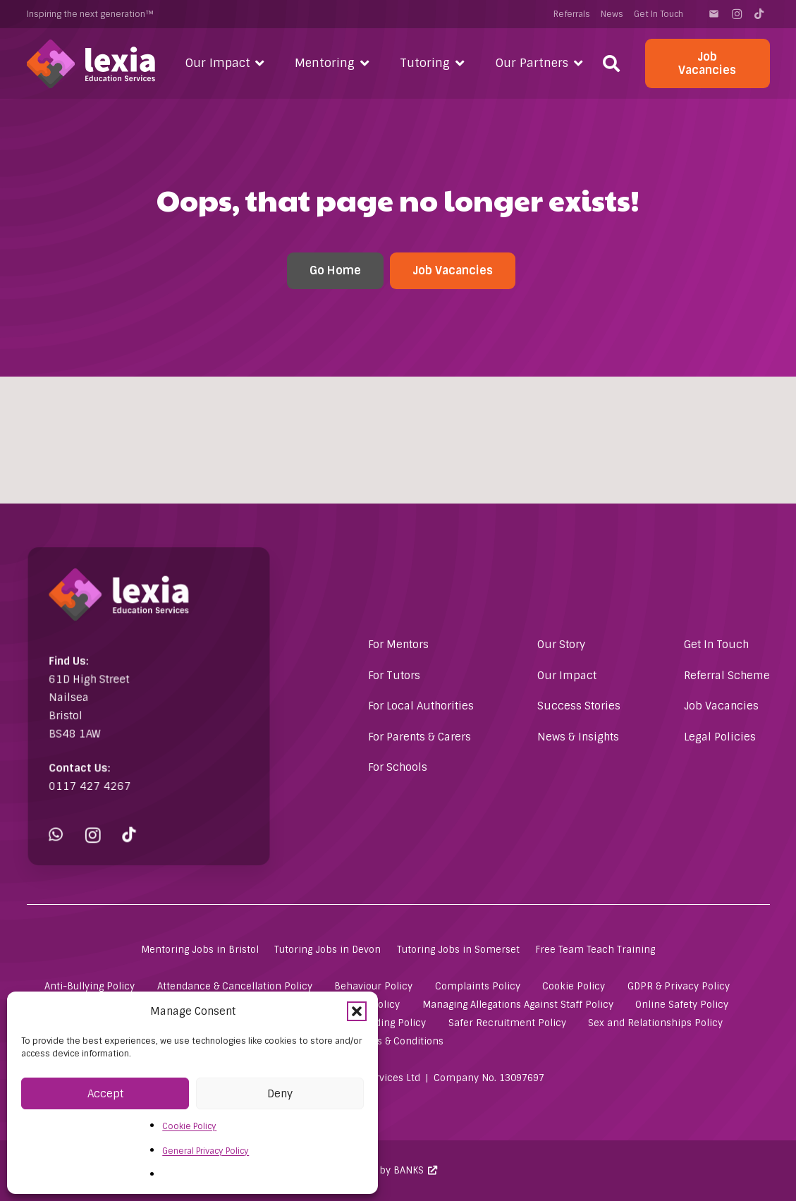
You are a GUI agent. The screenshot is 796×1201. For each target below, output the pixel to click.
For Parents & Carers (419, 737)
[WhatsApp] (69, 817)
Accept (105, 1094)
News (612, 14)
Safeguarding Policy (380, 1023)
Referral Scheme (727, 676)
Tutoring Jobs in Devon (327, 950)
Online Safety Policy (681, 1005)
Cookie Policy (189, 1126)
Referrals (571, 14)
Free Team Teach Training (595, 950)
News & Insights (578, 737)
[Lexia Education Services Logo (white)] (91, 63)
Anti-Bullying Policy (89, 986)
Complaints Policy (477, 986)
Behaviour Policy (373, 986)
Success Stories (578, 706)
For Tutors (394, 676)
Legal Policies (720, 737)
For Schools (397, 767)
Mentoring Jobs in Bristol (200, 950)
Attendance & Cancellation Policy (234, 986)
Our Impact (566, 676)
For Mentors (398, 645)
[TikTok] (759, 14)
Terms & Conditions (398, 1041)
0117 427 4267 (98, 775)
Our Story (561, 645)
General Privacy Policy (205, 1151)
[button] (357, 1011)
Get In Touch (658, 14)
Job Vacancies (721, 706)
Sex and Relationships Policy (655, 1023)
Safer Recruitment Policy (507, 1023)
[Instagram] (736, 14)
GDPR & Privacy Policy (678, 986)
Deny (280, 1094)
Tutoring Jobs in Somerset (458, 950)
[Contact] (714, 14)
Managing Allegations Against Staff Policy (517, 1005)
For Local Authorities (421, 706)
